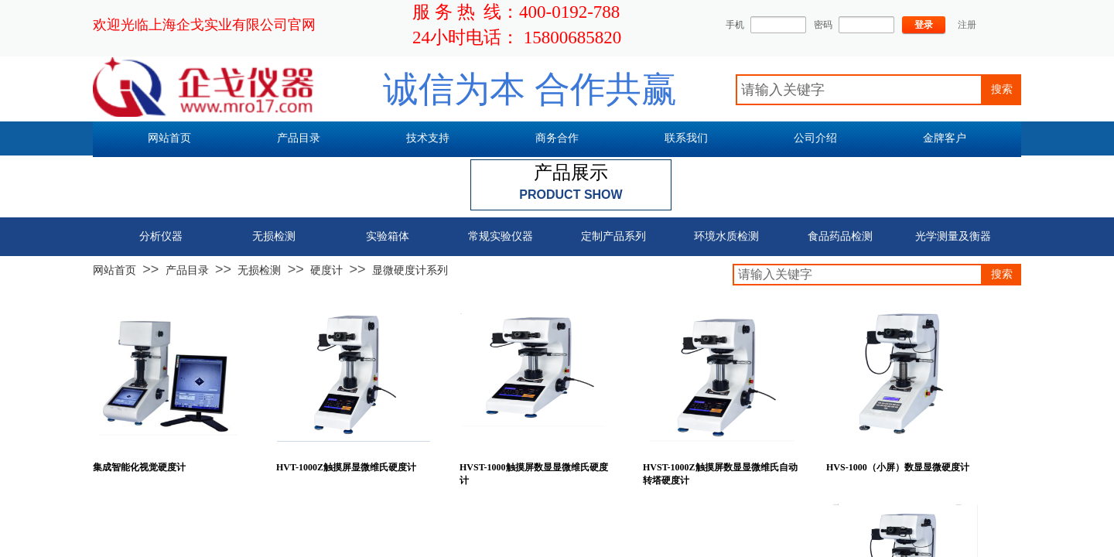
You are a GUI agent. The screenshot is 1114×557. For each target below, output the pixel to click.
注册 (967, 24)
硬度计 (326, 270)
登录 (923, 24)
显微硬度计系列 (410, 270)
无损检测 (259, 270)
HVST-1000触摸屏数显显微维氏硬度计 (534, 474)
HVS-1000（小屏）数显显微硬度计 (897, 467)
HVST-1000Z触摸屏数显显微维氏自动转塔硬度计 (720, 474)
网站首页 (114, 270)
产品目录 (187, 270)
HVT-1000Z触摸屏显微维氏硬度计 (346, 467)
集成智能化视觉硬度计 (139, 467)
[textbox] (859, 89)
